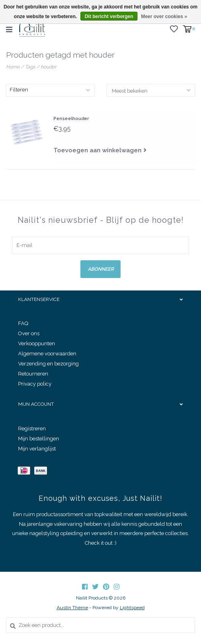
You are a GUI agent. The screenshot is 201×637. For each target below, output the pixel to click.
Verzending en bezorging (48, 364)
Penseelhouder (71, 118)
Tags (30, 67)
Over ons (28, 333)
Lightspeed (132, 607)
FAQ (23, 323)
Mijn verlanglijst (37, 449)
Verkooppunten (36, 343)
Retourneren (33, 374)
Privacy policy (34, 384)
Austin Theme (72, 607)
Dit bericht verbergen (109, 16)
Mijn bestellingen (38, 439)
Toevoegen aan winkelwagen (97, 150)
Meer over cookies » (164, 16)
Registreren (32, 428)
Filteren (19, 90)
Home (13, 67)
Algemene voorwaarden (47, 354)
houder (48, 67)
